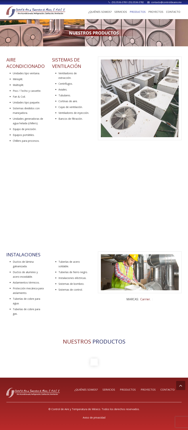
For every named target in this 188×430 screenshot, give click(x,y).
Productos (128, 389)
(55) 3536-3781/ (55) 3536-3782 (128, 2)
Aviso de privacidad (94, 417)
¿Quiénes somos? (86, 389)
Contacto (167, 389)
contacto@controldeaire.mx (166, 2)
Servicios (108, 389)
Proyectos (148, 389)
